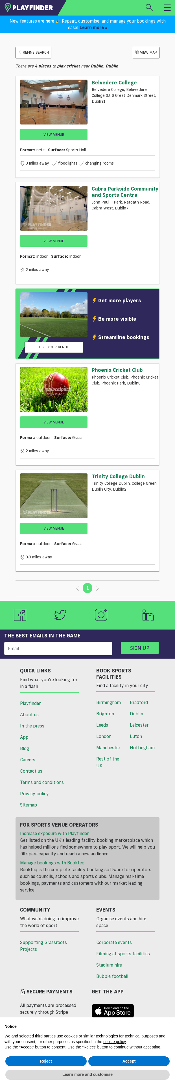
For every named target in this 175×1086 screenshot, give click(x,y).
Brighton (105, 713)
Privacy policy (34, 793)
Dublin (136, 713)
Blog (24, 748)
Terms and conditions (42, 782)
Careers (27, 759)
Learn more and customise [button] (87, 1074)
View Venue (53, 134)
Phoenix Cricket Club (117, 369)
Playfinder (30, 703)
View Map (146, 52)
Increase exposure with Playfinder (54, 833)
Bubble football (112, 976)
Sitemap (28, 805)
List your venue (54, 347)
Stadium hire (109, 965)
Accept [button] (129, 1061)
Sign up (139, 647)
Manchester (108, 747)
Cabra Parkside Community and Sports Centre (125, 191)
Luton (136, 736)
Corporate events (114, 942)
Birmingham (108, 702)
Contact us (31, 771)
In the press (32, 726)
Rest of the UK (107, 762)
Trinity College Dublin (118, 476)
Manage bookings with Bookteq (52, 863)
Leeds (102, 725)
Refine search (33, 52)
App (24, 737)
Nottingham (142, 747)
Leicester (139, 725)
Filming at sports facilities (123, 953)
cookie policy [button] (114, 1041)
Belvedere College (114, 82)
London (103, 736)
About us (29, 714)
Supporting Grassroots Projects (43, 945)
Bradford (139, 702)
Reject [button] (46, 1061)
